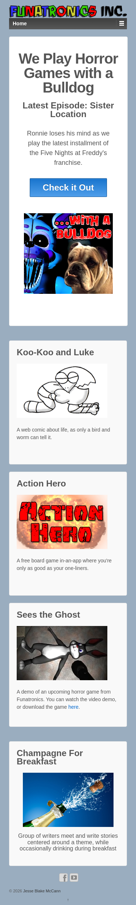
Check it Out (68, 187)
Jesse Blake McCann (41, 891)
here (73, 707)
